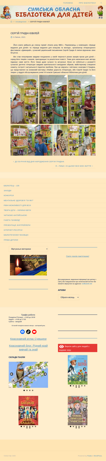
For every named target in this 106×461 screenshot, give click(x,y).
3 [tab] (29, 390)
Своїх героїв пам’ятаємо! (78, 256)
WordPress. (97, 456)
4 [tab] (32, 390)
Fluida (89, 456)
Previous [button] (12, 374)
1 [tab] (24, 390)
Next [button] (45, 374)
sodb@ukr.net (87, 284)
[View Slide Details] (28, 375)
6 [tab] (84, 386)
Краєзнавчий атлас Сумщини (28, 339)
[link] (101, 3)
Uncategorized (20, 22)
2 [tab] (27, 390)
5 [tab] (82, 386)
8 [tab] (79, 387)
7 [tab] (76, 387)
